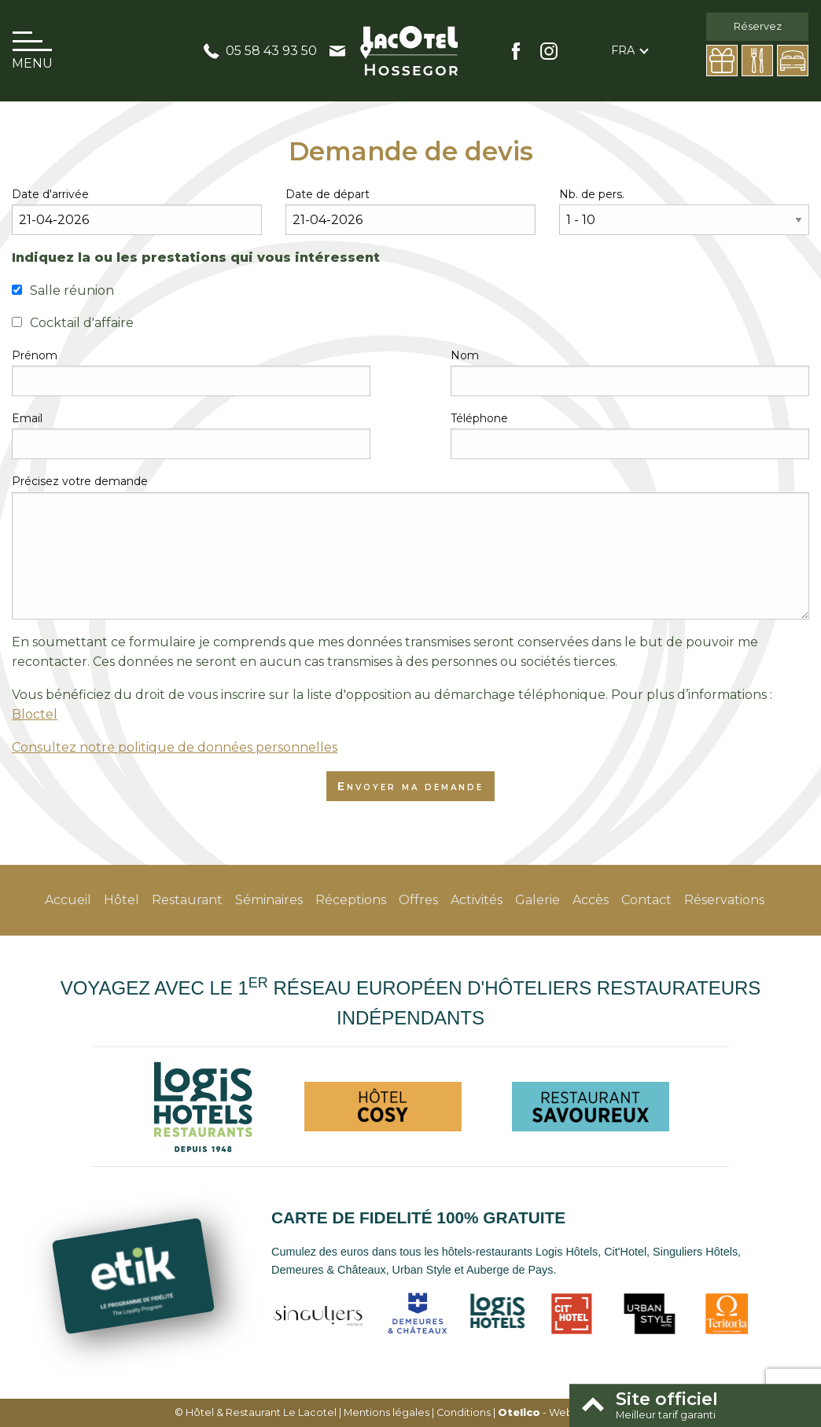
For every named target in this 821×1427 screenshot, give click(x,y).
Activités (477, 899)
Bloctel (34, 714)
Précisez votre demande (80, 481)
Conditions (463, 1412)
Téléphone (479, 418)
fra (623, 50)
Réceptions (350, 899)
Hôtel (121, 899)
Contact (646, 899)
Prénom (34, 355)
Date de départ (327, 194)
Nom (465, 355)
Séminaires (269, 899)
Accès (590, 899)
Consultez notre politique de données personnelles (174, 747)
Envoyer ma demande (410, 786)
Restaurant (187, 899)
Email (27, 418)
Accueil (68, 899)
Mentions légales (386, 1412)
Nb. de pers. (591, 194)
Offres (418, 899)
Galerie (537, 899)
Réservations (724, 899)
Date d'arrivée (50, 194)
